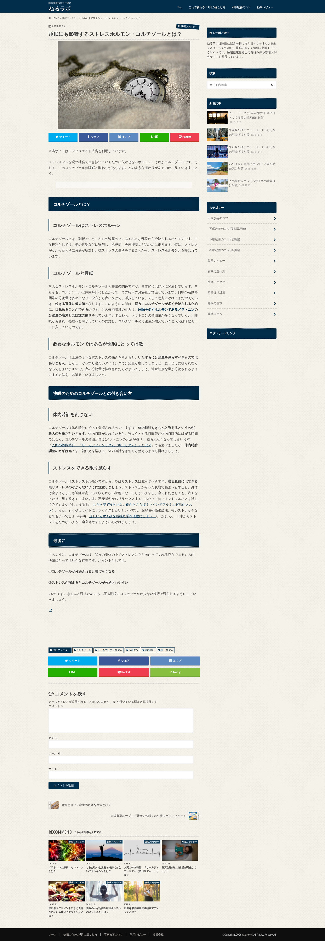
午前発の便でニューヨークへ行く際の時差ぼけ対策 (241, 151)
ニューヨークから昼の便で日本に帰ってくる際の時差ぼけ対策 (241, 117)
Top (179, 7)
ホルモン (133, 650)
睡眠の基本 (215, 303)
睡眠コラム (215, 313)
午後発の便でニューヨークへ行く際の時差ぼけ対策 (241, 134)
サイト (53, 768)
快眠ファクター (61, 650)
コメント (56, 706)
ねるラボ (60, 8)
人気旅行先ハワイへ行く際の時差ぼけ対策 (241, 185)
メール (55, 753)
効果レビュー (265, 7)
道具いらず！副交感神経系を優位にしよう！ (122, 516)
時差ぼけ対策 (216, 292)
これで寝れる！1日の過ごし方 (207, 7)
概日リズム (167, 650)
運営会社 (158, 934)
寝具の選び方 (216, 271)
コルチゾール (83, 650)
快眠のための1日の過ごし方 (80, 934)
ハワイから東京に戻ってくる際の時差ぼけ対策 (241, 168)
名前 (53, 738)
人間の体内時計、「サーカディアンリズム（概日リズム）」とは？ (101, 445)
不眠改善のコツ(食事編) (224, 250)
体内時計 (150, 650)
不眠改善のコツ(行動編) (224, 239)
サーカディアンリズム (109, 650)
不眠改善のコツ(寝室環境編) (227, 228)
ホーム (53, 934)
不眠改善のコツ (241, 7)
